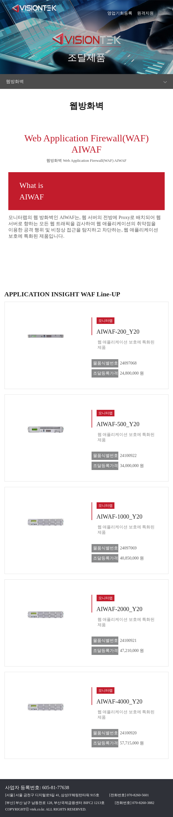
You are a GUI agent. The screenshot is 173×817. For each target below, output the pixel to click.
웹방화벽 (15, 81)
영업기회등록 (119, 11)
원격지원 (145, 11)
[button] (165, 10)
